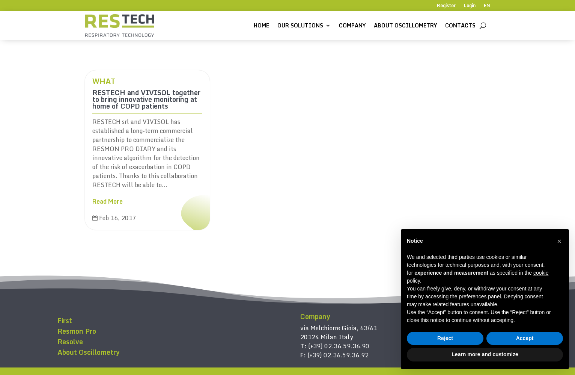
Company (352, 25)
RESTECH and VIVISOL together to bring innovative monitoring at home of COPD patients (146, 99)
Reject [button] (445, 338)
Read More (107, 201)
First (64, 320)
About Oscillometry (405, 25)
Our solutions (300, 25)
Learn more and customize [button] (485, 354)
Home (261, 25)
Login (470, 6)
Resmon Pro (76, 331)
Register (446, 6)
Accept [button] (525, 338)
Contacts (460, 25)
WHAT (104, 81)
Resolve (70, 341)
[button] (559, 241)
